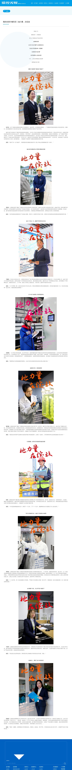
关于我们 (36, 3)
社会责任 (56, 3)
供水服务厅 (61, 3)
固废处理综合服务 (16, 769)
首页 (32, 3)
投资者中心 (51, 3)
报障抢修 (55, 769)
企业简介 (7, 769)
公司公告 (33, 769)
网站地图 (63, 769)
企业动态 (26, 769)
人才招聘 (67, 3)
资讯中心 (46, 3)
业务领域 (41, 3)
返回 (7, 11)
